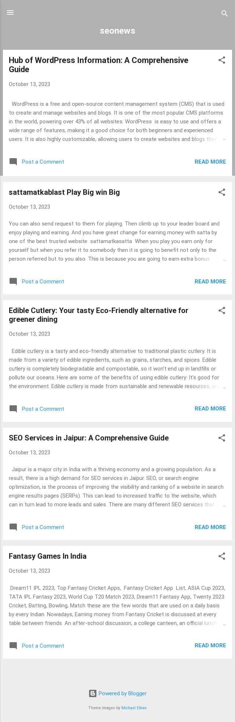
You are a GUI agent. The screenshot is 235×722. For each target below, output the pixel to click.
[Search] (224, 15)
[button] (221, 61)
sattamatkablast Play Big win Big (64, 192)
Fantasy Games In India (48, 556)
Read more (210, 162)
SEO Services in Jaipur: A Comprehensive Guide (89, 437)
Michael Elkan (134, 708)
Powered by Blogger (117, 693)
